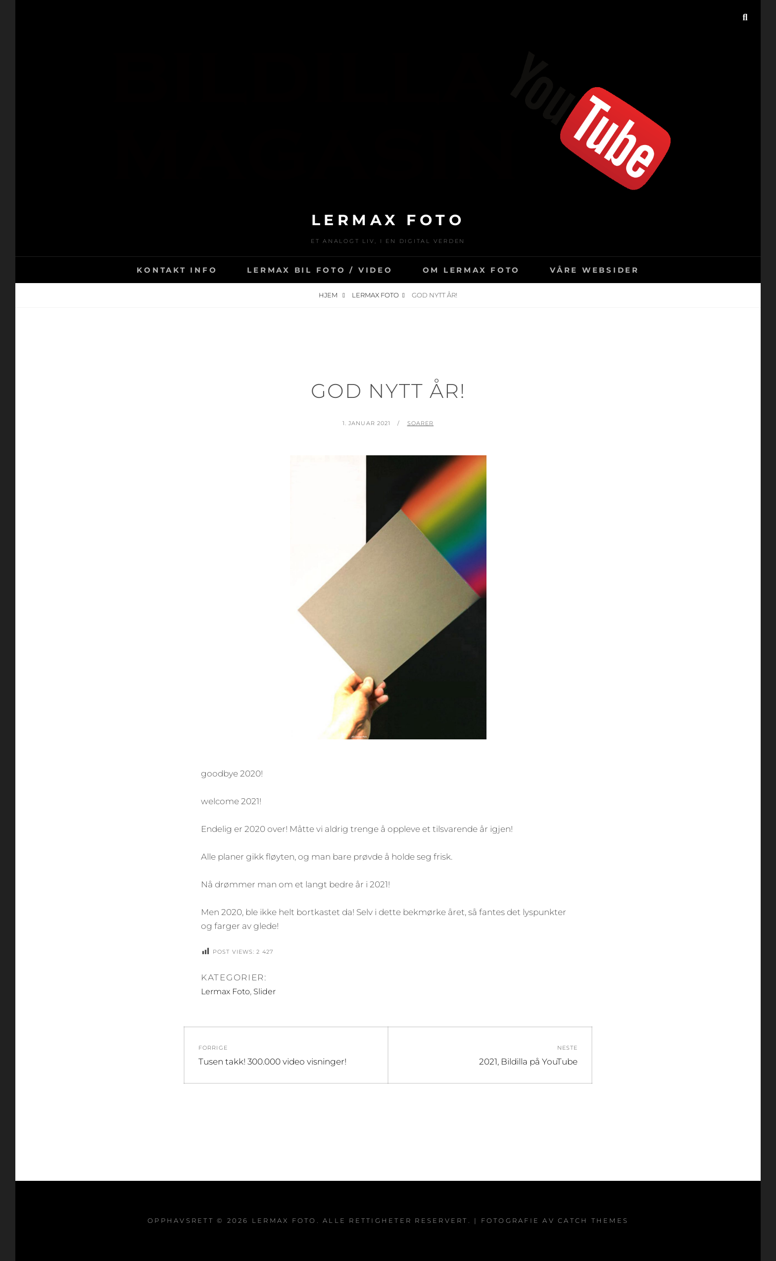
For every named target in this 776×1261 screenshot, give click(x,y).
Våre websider (594, 270)
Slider (264, 991)
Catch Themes (593, 1220)
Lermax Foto (388, 220)
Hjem (329, 295)
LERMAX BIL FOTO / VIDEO (319, 270)
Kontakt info (177, 270)
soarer (420, 423)
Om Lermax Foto (472, 270)
